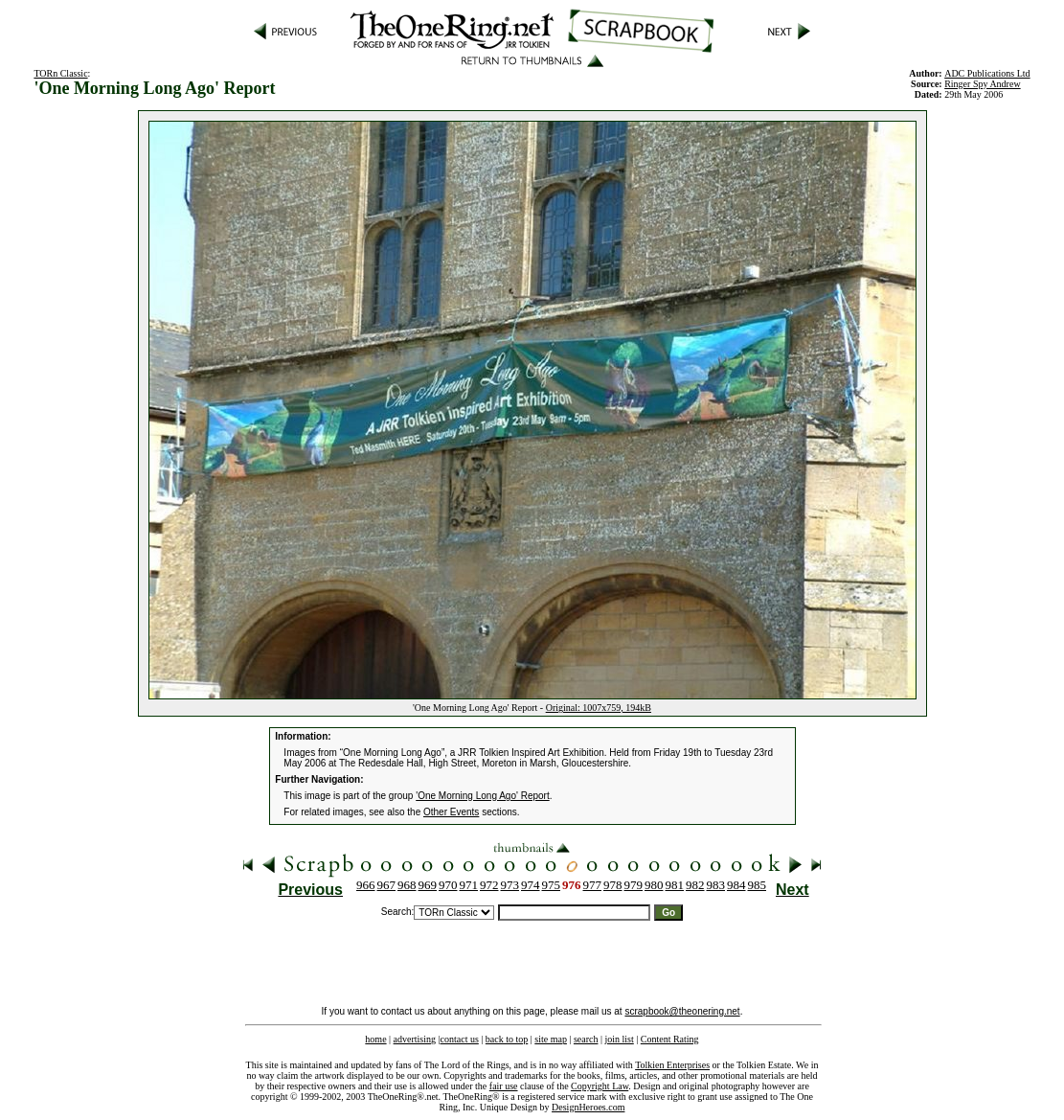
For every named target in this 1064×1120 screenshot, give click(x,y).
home (375, 1039)
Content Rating (670, 1039)
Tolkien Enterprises (672, 1065)
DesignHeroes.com (588, 1107)
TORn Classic (60, 73)
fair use (503, 1086)
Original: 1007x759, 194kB (598, 707)
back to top (507, 1039)
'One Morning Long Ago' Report (482, 795)
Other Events (451, 812)
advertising (415, 1039)
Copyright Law (599, 1086)
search (586, 1039)
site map (550, 1039)
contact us (460, 1039)
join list (618, 1039)
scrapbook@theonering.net (681, 1011)
